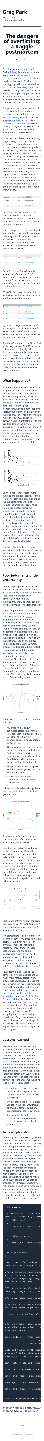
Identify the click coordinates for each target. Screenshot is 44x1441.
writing (14, 20)
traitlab (5, 17)
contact (21, 20)
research (13, 17)
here (36, 1410)
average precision (12, 120)
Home (22, 1426)
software (6, 20)
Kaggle (6, 75)
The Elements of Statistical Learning (21, 998)
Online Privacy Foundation (16, 72)
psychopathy (9, 81)
